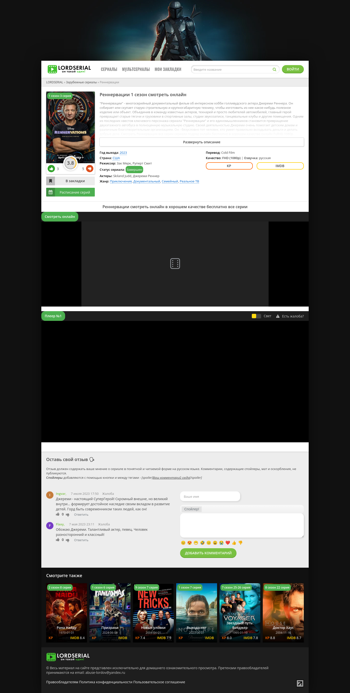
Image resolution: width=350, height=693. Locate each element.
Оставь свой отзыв (67, 459)
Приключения (121, 181)
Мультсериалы (136, 69)
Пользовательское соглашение (159, 682)
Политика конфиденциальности (105, 682)
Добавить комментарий (208, 553)
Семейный (170, 181)
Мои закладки (168, 69)
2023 (123, 152)
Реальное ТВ (189, 181)
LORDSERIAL (54, 82)
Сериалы (109, 69)
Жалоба (108, 493)
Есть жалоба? (290, 316)
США (116, 158)
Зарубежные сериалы (81, 82)
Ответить (81, 514)
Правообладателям (62, 682)
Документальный (146, 181)
